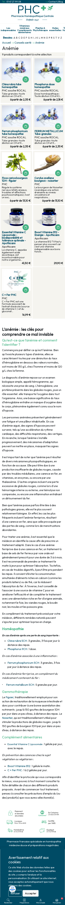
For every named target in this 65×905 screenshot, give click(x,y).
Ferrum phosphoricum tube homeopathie (15, 132)
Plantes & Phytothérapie (40, 29)
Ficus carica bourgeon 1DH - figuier (14, 179)
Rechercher (8, 901)
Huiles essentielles (55, 29)
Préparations (24, 901)
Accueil (6, 42)
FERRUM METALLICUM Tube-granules (48, 132)
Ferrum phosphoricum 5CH (23, 662)
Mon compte (40, 901)
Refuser (15, 893)
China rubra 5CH (17, 640)
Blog (60, 1)
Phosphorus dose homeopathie (44, 86)
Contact (52, 1)
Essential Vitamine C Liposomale (25, 744)
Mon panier (58, 900)
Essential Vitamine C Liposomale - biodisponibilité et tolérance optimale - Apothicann (14, 237)
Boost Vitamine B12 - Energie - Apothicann (46, 233)
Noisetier (7, 718)
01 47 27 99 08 (13, 1)
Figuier (9, 697)
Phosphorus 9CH (17, 649)
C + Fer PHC (15, 770)
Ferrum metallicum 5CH (20, 684)
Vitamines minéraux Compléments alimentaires (24, 29)
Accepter (30, 893)
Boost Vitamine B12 (19, 766)
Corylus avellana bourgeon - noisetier (46, 179)
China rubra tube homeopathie (11, 86)
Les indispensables (8, 29)
